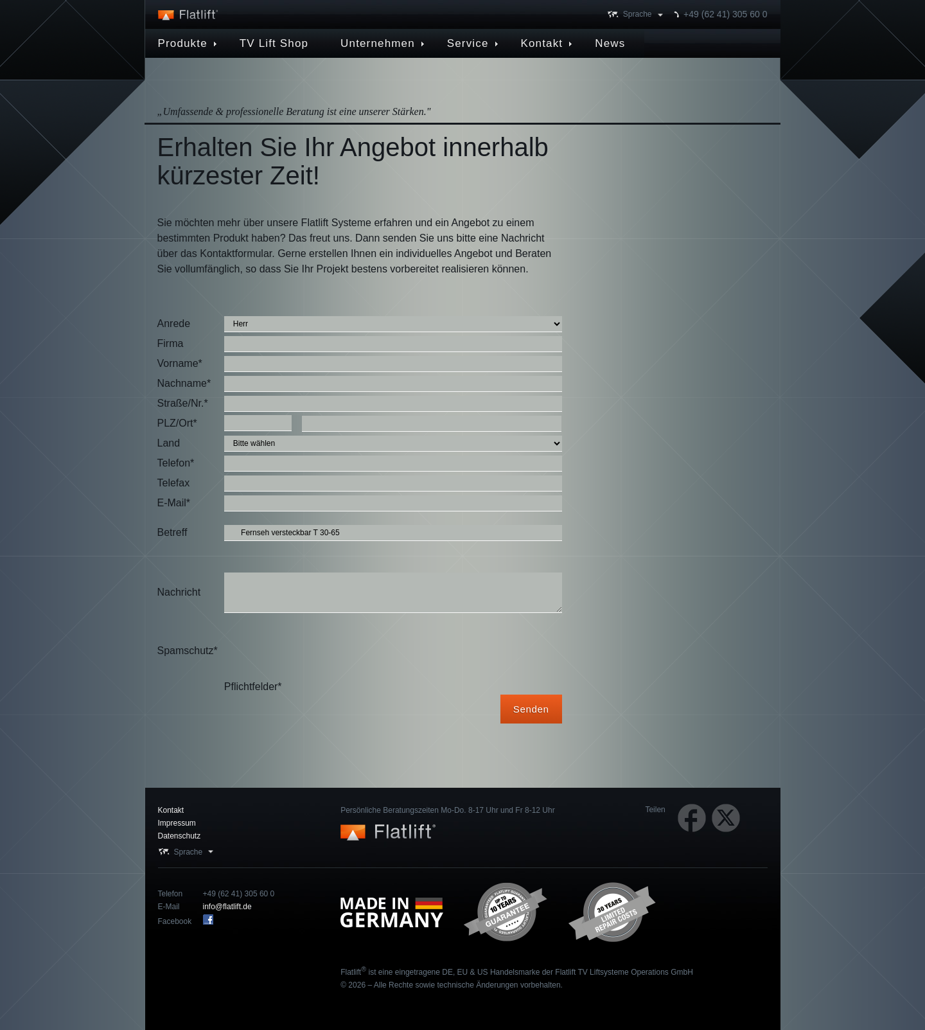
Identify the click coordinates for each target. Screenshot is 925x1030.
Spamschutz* (187, 650)
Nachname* (184, 383)
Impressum (177, 823)
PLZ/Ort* (177, 423)
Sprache (637, 14)
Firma (170, 343)
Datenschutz (179, 835)
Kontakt (171, 810)
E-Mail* (174, 502)
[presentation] (321, 651)
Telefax (173, 482)
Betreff (172, 532)
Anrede (174, 323)
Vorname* (179, 363)
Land (169, 443)
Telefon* (176, 462)
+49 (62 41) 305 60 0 (725, 14)
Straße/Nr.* (182, 403)
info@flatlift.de (227, 906)
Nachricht (179, 592)
